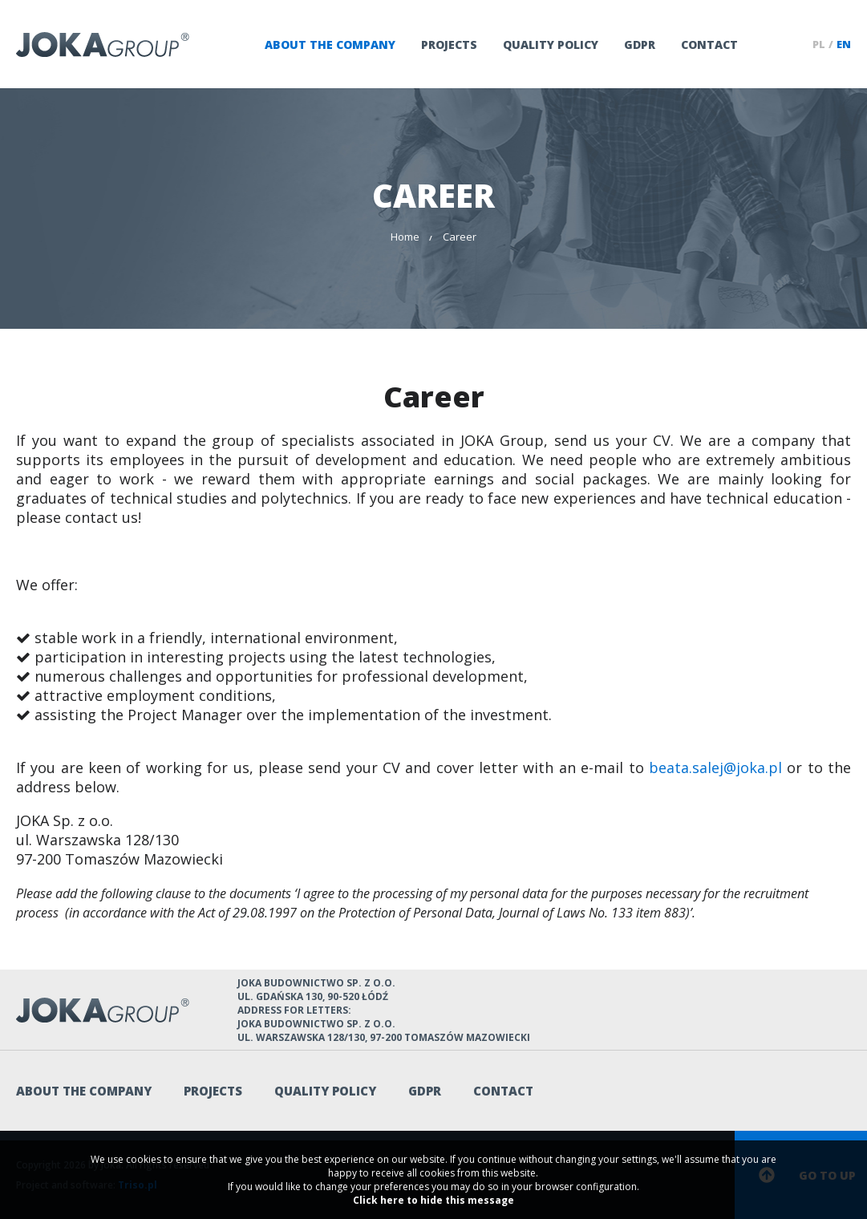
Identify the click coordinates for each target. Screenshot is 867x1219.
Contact (709, 44)
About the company (330, 44)
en (844, 44)
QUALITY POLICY (550, 44)
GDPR (639, 44)
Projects (449, 44)
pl (818, 44)
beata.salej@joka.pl (715, 767)
